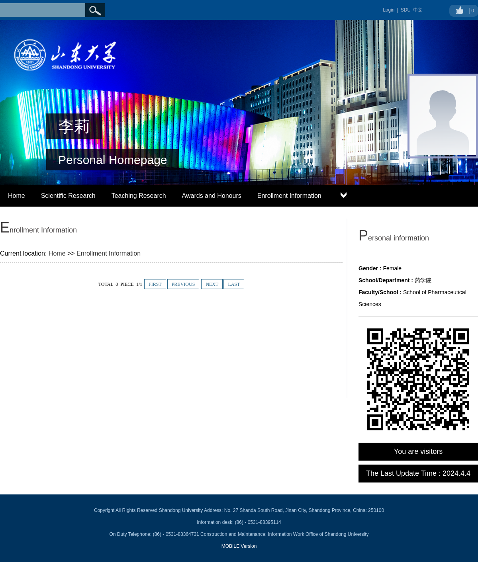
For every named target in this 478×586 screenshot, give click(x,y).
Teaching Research (139, 195)
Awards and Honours (211, 195)
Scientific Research (68, 195)
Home (16, 195)
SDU (406, 10)
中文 (418, 10)
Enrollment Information (289, 195)
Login (388, 10)
